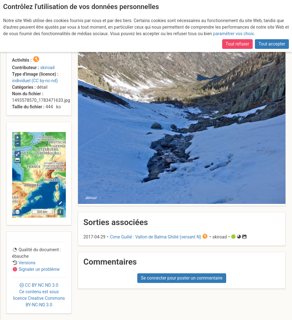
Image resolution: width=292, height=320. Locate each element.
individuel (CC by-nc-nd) (35, 80)
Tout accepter (272, 43)
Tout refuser (237, 43)
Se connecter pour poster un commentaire (182, 277)
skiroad (47, 67)
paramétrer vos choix (233, 33)
